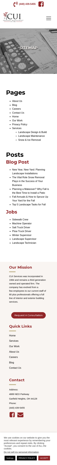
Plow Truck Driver (21, 231)
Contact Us (18, 112)
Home (15, 116)
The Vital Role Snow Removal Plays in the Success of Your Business (28, 181)
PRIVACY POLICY (27, 458)
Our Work (17, 120)
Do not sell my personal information (21, 452)
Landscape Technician (24, 243)
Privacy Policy (19, 124)
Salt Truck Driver (21, 227)
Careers (16, 109)
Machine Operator (22, 223)
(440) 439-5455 (27, 4)
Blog (14, 105)
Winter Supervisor (21, 235)
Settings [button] (10, 458)
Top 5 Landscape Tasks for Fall (29, 204)
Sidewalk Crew (20, 219)
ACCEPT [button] (44, 458)
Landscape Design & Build (32, 132)
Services (16, 128)
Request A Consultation (28, 315)
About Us (17, 101)
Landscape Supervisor (24, 239)
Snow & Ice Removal (29, 140)
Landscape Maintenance (31, 136)
